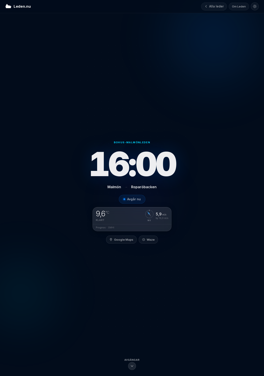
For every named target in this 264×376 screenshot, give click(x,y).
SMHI (111, 227)
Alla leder (214, 6)
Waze (148, 239)
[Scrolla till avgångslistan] (132, 365)
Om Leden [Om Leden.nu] (239, 6)
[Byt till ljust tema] (255, 6)
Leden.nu (18, 7)
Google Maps (121, 239)
